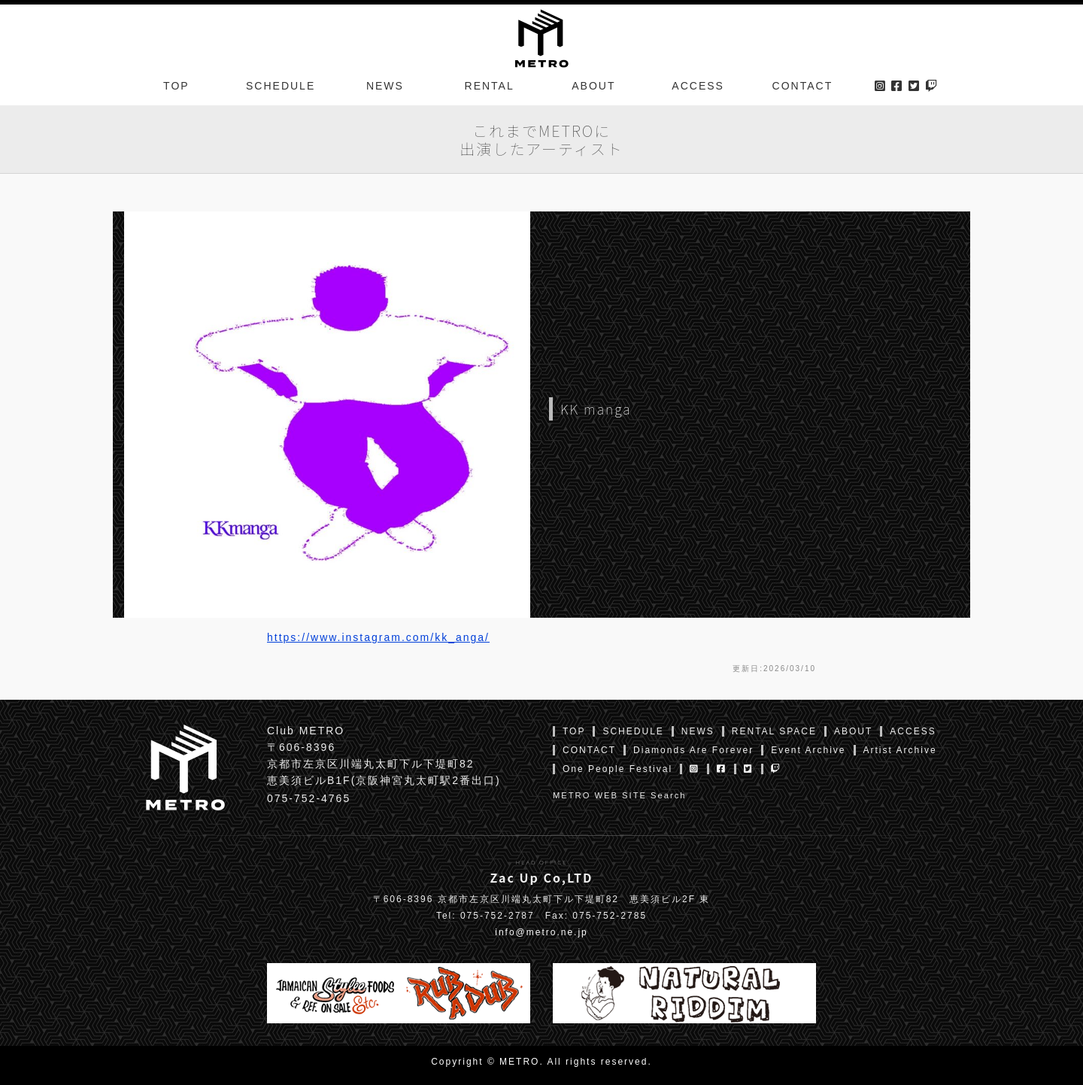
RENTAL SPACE (774, 731)
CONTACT (802, 86)
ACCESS (698, 86)
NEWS (385, 86)
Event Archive (808, 750)
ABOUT (593, 86)
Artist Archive (900, 750)
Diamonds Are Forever (693, 750)
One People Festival (617, 769)
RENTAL (489, 86)
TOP (176, 86)
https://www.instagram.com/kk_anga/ (378, 637)
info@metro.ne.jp (541, 932)
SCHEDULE (280, 86)
